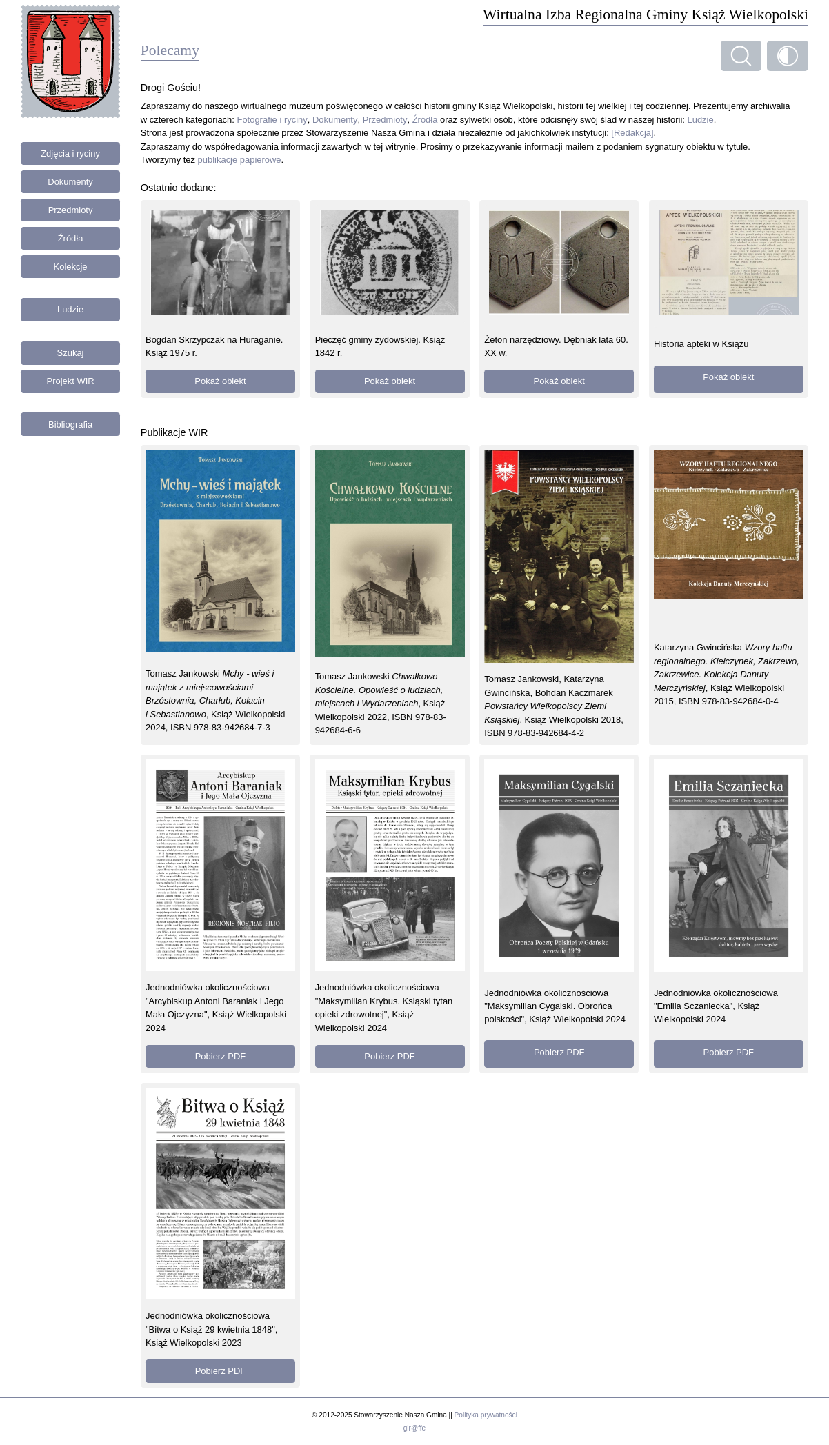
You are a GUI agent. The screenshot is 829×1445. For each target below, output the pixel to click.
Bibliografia (70, 424)
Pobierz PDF (220, 1056)
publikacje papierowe (239, 160)
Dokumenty (70, 182)
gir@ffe (414, 1428)
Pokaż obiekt (220, 381)
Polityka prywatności (486, 1415)
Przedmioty (70, 210)
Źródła (70, 238)
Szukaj (70, 353)
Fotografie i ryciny (272, 119)
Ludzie (70, 309)
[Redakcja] (632, 133)
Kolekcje (71, 266)
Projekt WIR (70, 381)
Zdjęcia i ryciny (70, 153)
